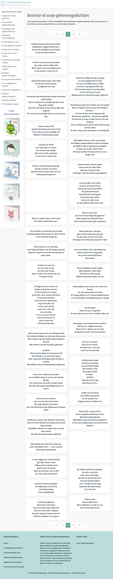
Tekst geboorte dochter (12, 46)
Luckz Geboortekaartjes (85, 547)
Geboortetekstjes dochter (13, 561)
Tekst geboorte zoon (11, 42)
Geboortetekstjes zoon (12, 557)
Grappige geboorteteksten (13, 552)
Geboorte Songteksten (12, 90)
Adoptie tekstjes (9, 100)
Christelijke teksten (11, 104)
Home (6, 547)
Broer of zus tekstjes (11, 49)
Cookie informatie (78, 577)
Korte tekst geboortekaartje (14, 571)
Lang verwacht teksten (12, 79)
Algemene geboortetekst (13, 566)
